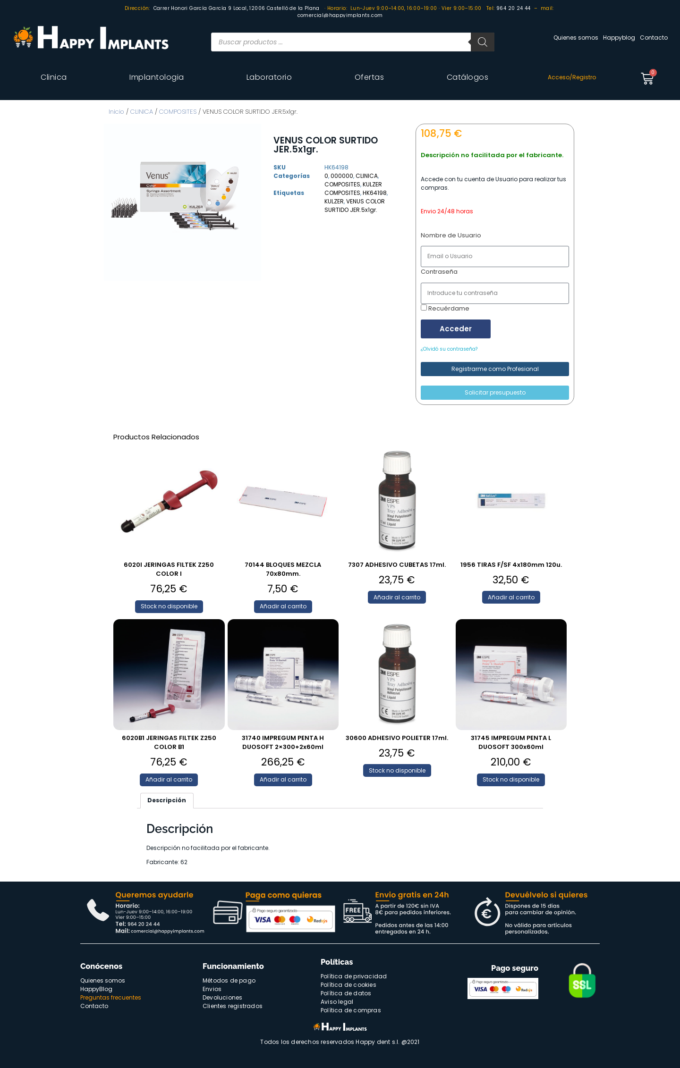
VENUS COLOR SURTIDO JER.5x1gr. (354, 205)
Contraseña (439, 271)
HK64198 (375, 193)
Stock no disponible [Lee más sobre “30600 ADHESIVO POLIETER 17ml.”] (397, 770)
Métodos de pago (229, 980)
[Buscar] (482, 42)
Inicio (116, 111)
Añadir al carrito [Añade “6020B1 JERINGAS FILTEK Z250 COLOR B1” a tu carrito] (168, 779)
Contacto (654, 38)
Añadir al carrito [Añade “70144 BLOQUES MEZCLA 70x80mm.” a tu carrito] (283, 606)
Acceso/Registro (572, 77)
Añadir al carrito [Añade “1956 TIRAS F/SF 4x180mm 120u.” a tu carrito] (511, 597)
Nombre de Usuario (451, 235)
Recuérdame (445, 308)
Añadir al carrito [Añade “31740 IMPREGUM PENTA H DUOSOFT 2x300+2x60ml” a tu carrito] (283, 779)
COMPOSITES (177, 111)
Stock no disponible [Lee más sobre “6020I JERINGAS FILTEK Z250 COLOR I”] (169, 606)
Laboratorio (269, 77)
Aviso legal (337, 1002)
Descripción (166, 800)
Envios (212, 989)
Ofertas (369, 77)
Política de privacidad (354, 976)
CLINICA (141, 111)
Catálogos (468, 77)
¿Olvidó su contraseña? (449, 349)
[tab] (167, 800)
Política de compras (351, 1010)
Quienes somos (575, 38)
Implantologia (156, 77)
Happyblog (619, 38)
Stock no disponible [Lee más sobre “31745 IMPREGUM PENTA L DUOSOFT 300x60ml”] (511, 779)
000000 (342, 176)
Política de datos (346, 993)
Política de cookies (348, 985)
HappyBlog (96, 989)
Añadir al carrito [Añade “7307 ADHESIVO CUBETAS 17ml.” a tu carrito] (397, 597)
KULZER (372, 184)
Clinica (54, 77)
